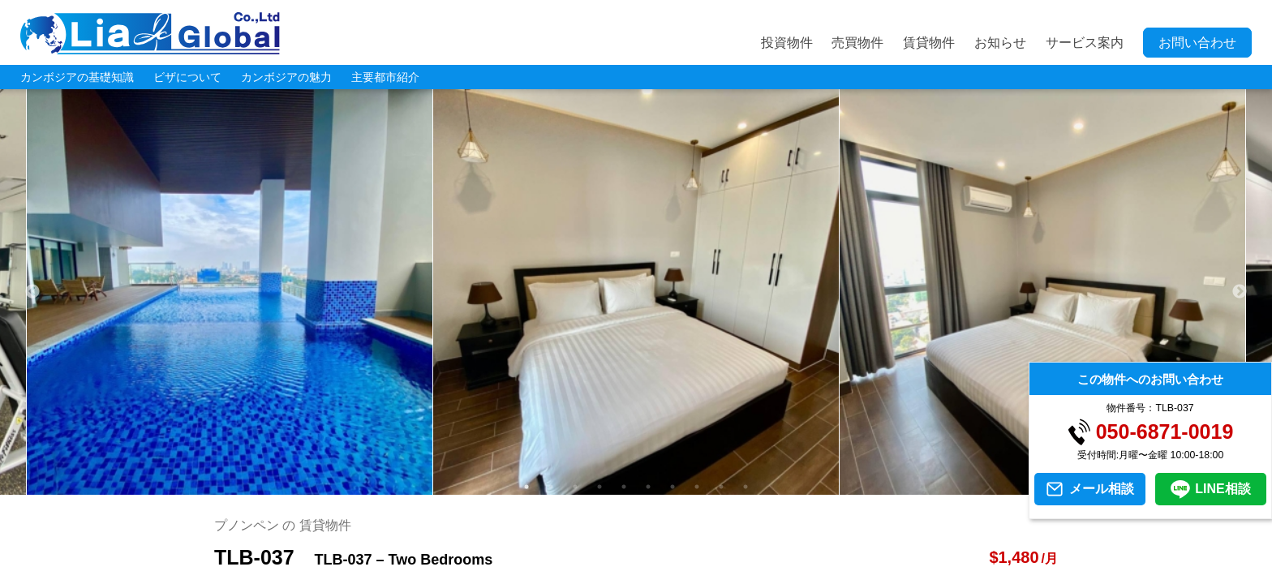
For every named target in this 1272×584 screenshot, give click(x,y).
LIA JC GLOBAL (150, 33)
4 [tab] (599, 487)
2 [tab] (551, 487)
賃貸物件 (929, 42)
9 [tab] (721, 487)
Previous (32, 292)
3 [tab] (575, 487)
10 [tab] (745, 487)
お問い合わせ (1197, 42)
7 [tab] (672, 487)
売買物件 (857, 42)
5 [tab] (624, 487)
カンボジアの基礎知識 (77, 77)
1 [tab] (526, 487)
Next (1239, 292)
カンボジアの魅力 (286, 77)
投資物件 (787, 42)
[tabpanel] (636, 292)
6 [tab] (648, 487)
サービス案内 (1085, 42)
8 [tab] (697, 487)
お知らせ (1000, 42)
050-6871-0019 (1165, 432)
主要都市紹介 (385, 77)
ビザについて (187, 77)
